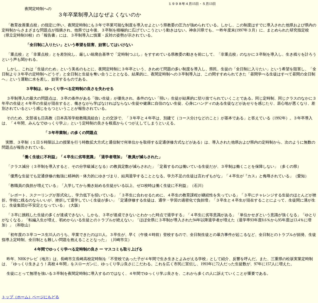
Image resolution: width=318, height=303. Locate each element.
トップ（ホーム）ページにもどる (30, 297)
